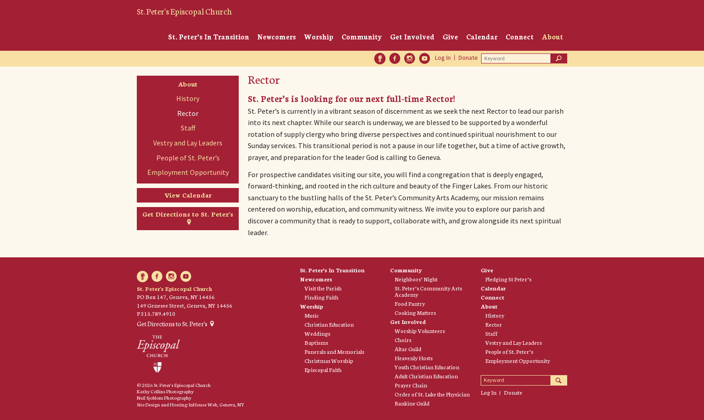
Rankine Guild (412, 403)
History (187, 98)
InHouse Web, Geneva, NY (216, 404)
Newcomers (276, 36)
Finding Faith (321, 297)
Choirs (403, 339)
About (552, 36)
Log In (443, 57)
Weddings (317, 333)
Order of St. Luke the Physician (432, 394)
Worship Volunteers (420, 330)
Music (311, 315)
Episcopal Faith (323, 369)
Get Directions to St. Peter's (187, 213)
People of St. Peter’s (188, 157)
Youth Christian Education (427, 367)
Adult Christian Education (426, 376)
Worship (318, 36)
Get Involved (412, 36)
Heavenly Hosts (414, 358)
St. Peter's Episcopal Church (184, 11)
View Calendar (188, 194)
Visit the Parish (323, 288)
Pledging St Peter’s (508, 279)
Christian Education (329, 324)
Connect (520, 36)
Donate (468, 57)
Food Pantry (410, 303)
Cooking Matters (415, 312)
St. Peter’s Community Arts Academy (428, 291)
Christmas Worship (328, 360)
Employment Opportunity (188, 172)
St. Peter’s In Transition (208, 36)
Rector (187, 113)
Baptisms (316, 342)
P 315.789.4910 (156, 313)
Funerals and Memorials (334, 351)
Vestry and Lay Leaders (187, 142)
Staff (188, 127)
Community (362, 36)
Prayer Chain (411, 385)
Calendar (481, 36)
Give (450, 36)
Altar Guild (408, 348)
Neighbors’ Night (416, 279)
